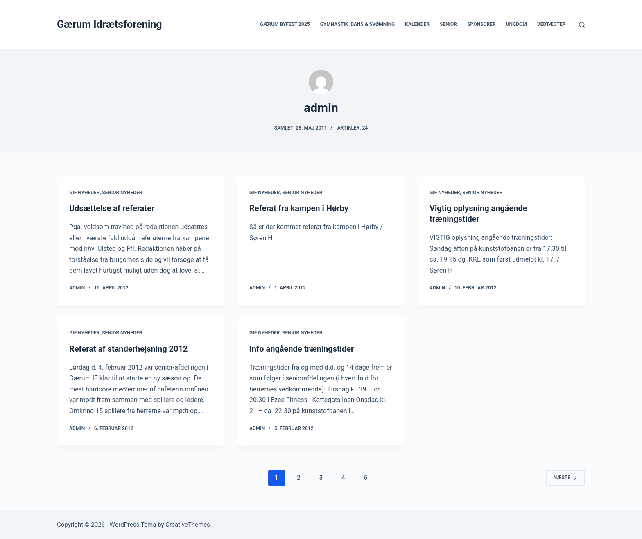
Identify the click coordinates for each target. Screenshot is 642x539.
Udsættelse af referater (111, 208)
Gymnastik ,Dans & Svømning (357, 24)
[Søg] (582, 25)
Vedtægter (551, 24)
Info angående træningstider (301, 349)
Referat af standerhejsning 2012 (128, 349)
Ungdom (516, 24)
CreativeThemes (187, 524)
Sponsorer (481, 24)
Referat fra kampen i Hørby (298, 208)
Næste (565, 477)
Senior (448, 24)
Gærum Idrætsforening (109, 24)
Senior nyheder (122, 193)
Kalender (417, 24)
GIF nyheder (84, 193)
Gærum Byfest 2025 (285, 24)
